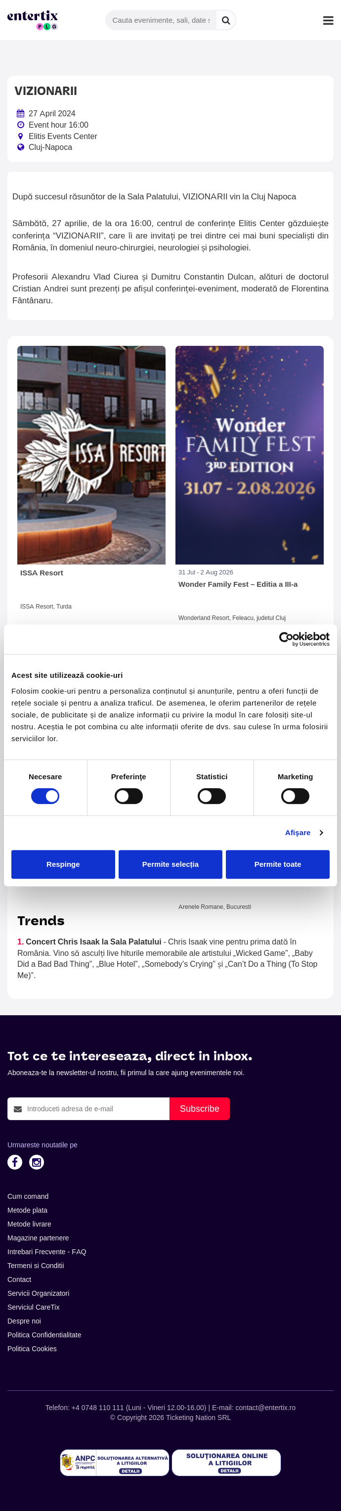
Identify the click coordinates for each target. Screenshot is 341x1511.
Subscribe (199, 1108)
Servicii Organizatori (38, 1293)
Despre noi (24, 1321)
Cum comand (27, 1196)
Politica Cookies (32, 1348)
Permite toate (278, 864)
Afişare (298, 832)
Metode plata (27, 1210)
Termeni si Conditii (35, 1265)
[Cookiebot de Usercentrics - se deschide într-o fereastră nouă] (286, 639)
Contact (19, 1279)
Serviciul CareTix (33, 1307)
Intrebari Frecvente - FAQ (46, 1251)
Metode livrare (29, 1224)
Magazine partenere (38, 1237)
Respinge (63, 864)
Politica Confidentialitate (44, 1334)
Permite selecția (170, 864)
